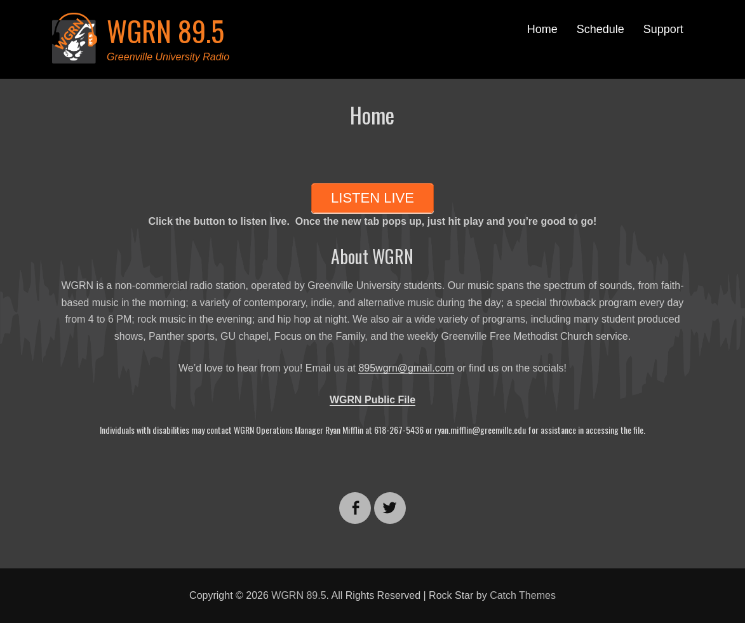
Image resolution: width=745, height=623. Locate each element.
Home (542, 29)
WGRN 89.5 (165, 30)
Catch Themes (523, 595)
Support (663, 29)
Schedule (600, 29)
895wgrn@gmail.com (406, 368)
